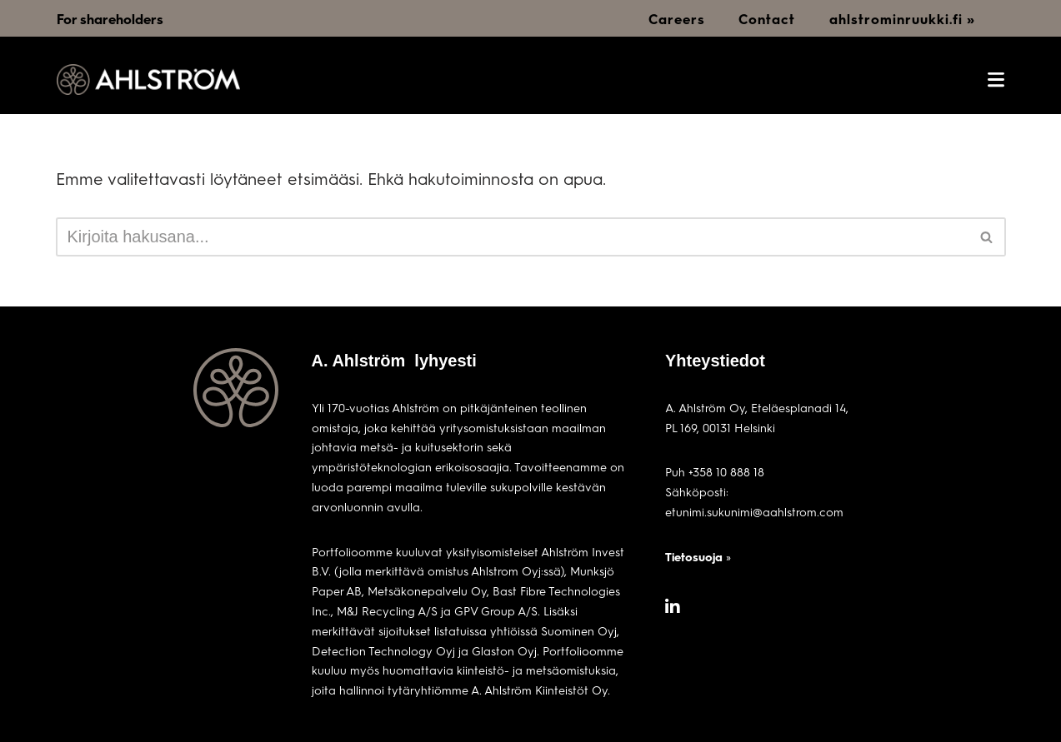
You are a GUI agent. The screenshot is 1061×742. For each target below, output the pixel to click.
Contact (766, 18)
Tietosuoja (694, 557)
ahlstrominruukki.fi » (902, 18)
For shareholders (110, 18)
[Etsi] (512, 236)
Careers (676, 18)
